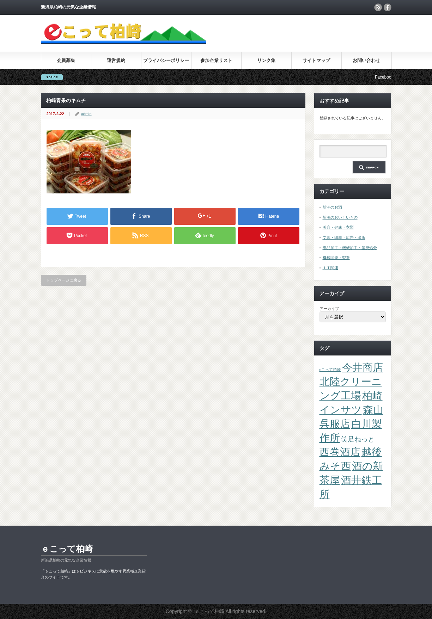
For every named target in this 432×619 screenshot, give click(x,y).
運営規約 (116, 60)
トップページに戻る (63, 280)
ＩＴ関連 (330, 268)
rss (378, 7)
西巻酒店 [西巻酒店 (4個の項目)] (340, 452)
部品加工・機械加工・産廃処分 (350, 248)
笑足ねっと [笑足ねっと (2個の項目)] (358, 439)
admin (86, 114)
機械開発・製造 (336, 257)
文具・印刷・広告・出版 (344, 237)
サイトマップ (316, 60)
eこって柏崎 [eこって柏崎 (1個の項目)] (330, 369)
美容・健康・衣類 (338, 227)
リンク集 (266, 60)
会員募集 (66, 60)
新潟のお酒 (332, 207)
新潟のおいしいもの (340, 217)
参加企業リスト (216, 60)
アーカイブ (329, 309)
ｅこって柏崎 (67, 548)
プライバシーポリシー (166, 60)
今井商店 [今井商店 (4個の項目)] (362, 367)
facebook (387, 7)
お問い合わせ (366, 60)
